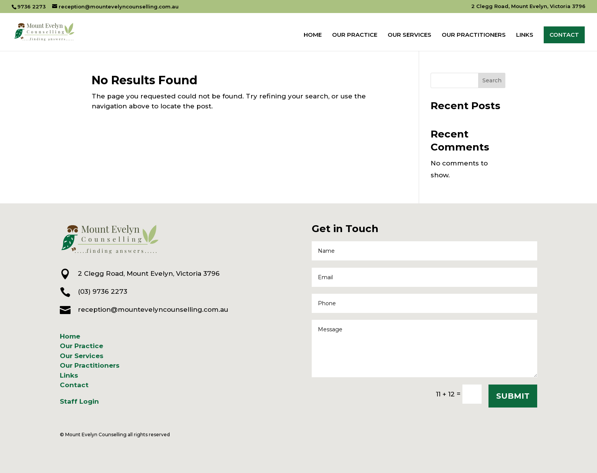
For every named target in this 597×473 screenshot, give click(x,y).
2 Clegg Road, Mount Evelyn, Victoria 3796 (528, 6)
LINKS (524, 35)
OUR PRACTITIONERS (474, 35)
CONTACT (564, 34)
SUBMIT (513, 396)
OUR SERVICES (409, 35)
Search (492, 80)
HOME (313, 35)
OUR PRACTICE (354, 35)
